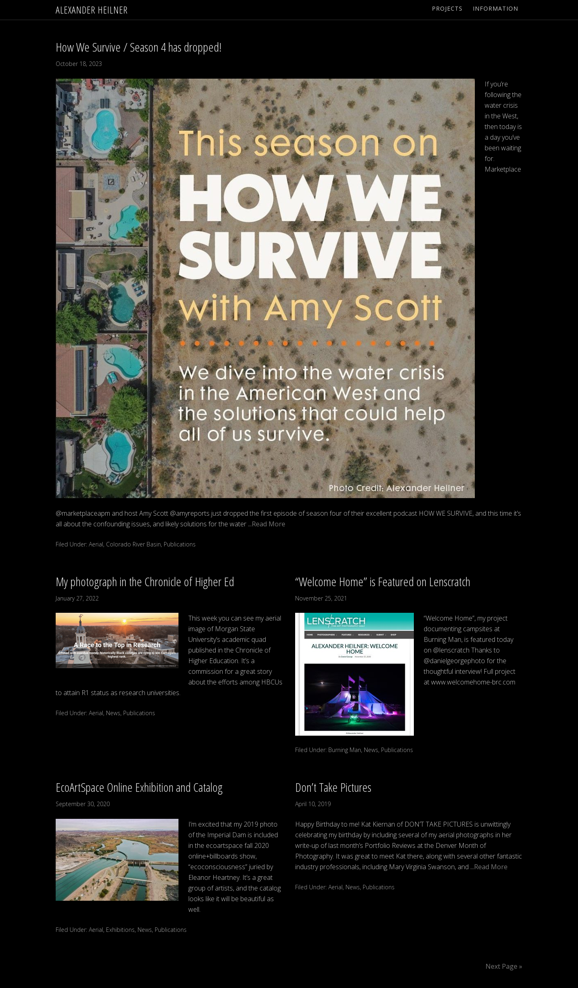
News (113, 713)
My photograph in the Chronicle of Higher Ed (145, 581)
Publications (180, 544)
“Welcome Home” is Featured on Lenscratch (382, 581)
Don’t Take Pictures (333, 787)
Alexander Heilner (92, 9)
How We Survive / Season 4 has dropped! (138, 47)
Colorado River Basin (133, 544)
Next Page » (503, 966)
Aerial (96, 544)
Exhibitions (120, 930)
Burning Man (344, 750)
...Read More (265, 523)
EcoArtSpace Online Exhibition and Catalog (139, 787)
